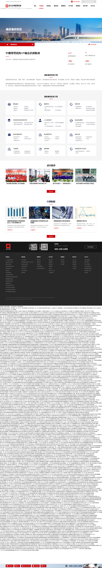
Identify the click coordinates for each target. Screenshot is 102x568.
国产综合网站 (52, 339)
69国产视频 (98, 457)
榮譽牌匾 (50, 279)
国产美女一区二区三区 (90, 522)
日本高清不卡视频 (56, 393)
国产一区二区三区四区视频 (6, 337)
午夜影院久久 (54, 359)
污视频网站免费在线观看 (18, 355)
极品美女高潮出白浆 (66, 530)
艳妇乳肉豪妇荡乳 (70, 513)
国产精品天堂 (39, 560)
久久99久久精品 (60, 334)
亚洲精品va (79, 521)
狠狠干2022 (88, 477)
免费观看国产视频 (87, 465)
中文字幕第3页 (86, 491)
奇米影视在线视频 (45, 545)
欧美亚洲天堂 (57, 374)
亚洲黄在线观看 (3, 344)
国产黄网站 (16, 344)
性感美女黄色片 (71, 511)
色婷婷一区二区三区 (56, 344)
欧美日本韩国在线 (4, 369)
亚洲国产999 (23, 459)
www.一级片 (71, 404)
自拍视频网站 (74, 440)
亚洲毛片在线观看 (92, 369)
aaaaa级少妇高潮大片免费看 (29, 334)
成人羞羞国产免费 (87, 497)
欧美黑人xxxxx (35, 421)
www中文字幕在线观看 (79, 358)
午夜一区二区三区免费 (55, 486)
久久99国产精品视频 (30, 396)
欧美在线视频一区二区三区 (61, 519)
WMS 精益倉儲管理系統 (11, 308)
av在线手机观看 (96, 483)
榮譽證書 (50, 283)
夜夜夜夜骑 (59, 361)
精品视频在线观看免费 (86, 507)
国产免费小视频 (94, 440)
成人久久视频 (39, 336)
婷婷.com (12, 420)
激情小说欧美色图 (86, 439)
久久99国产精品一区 (68, 356)
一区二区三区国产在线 (83, 408)
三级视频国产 (23, 423)
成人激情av (66, 540)
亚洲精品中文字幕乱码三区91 (40, 535)
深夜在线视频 (63, 480)
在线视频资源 (3, 535)
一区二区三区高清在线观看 (66, 374)
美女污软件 (11, 342)
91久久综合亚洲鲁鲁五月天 (90, 386)
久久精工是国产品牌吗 (30, 337)
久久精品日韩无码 (85, 415)
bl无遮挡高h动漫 (37, 332)
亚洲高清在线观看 (49, 437)
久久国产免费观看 (4, 507)
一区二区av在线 (66, 342)
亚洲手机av (26, 464)
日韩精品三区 (72, 366)
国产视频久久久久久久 (42, 508)
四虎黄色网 (2, 389)
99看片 (57, 473)
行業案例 (39, 281)
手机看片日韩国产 (91, 361)
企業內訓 (86, 289)
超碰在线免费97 (92, 348)
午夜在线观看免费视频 (5, 375)
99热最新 (27, 551)
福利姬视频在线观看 (87, 529)
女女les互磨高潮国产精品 (24, 465)
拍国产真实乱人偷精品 (16, 533)
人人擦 (57, 464)
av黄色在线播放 (83, 399)
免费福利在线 (22, 475)
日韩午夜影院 (89, 396)
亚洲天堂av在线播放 (12, 331)
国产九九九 (61, 347)
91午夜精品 (67, 560)
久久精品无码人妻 (41, 351)
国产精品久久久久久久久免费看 (78, 477)
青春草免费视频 (3, 450)
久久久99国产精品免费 (89, 421)
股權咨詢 (7, 287)
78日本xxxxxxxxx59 (35, 437)
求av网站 (9, 421)
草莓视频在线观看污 (62, 434)
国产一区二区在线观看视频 (24, 442)
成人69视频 (91, 560)
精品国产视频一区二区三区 (12, 465)
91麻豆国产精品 (41, 339)
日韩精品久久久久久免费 (28, 347)
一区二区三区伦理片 (17, 416)
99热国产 (92, 431)
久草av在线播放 (67, 435)
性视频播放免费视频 (72, 413)
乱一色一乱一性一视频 (67, 524)
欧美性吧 (85, 451)
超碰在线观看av (73, 412)
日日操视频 (28, 526)
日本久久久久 (10, 453)
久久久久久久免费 (54, 408)
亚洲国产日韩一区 (80, 551)
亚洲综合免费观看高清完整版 (41, 478)
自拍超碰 (71, 488)
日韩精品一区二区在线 (41, 356)
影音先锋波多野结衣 (41, 372)
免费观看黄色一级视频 (94, 408)
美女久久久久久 (30, 484)
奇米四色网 (55, 347)
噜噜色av (48, 351)
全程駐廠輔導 (87, 276)
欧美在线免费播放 (42, 364)
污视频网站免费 (82, 355)
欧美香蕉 (45, 497)
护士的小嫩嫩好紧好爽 (42, 488)
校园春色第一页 (73, 481)
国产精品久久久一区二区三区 (6, 431)
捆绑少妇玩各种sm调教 (5, 372)
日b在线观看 (67, 510)
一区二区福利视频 (25, 431)
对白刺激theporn (60, 399)
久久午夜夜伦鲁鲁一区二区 (56, 405)
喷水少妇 (76, 407)
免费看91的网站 (40, 529)
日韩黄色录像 (52, 412)
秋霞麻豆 (51, 516)
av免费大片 (46, 416)
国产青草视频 (50, 389)
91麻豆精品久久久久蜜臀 (66, 328)
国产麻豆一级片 (20, 478)
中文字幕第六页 (21, 450)
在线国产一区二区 (96, 524)
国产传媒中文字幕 (43, 442)
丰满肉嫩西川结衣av (4, 545)
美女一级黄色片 (57, 448)
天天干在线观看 (3, 366)
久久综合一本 (3, 465)
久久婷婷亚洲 (10, 344)
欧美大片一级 (27, 489)
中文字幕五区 (85, 331)
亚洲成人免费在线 (65, 462)
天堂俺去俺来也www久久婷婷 (39, 377)
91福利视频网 (42, 397)
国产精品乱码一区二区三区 (94, 543)
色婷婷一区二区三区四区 (65, 491)
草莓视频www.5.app (36, 405)
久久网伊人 (30, 451)
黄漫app (17, 492)
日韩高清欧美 (44, 332)
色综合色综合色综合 (4, 513)
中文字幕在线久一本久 (78, 350)
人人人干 (28, 467)
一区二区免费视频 (54, 351)
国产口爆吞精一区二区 (43, 526)
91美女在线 (80, 329)
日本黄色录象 (9, 353)
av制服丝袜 (36, 543)
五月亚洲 (9, 451)
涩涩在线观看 (19, 461)
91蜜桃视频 (59, 503)
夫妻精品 (76, 355)
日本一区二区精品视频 (25, 353)
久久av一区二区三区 (4, 475)
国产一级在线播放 (30, 408)
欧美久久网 (2, 429)
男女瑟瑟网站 (48, 393)
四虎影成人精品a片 (47, 432)
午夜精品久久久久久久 (38, 329)
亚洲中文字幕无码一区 (64, 443)
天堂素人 (8, 443)
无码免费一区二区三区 (14, 513)
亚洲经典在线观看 (26, 434)
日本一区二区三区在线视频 (92, 469)
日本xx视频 (18, 496)
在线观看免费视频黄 (85, 431)
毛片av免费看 (84, 416)
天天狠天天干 (48, 397)
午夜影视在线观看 (55, 336)
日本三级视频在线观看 (91, 413)
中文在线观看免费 (69, 350)
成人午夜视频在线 (91, 450)
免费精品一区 (23, 519)
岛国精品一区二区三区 (82, 489)
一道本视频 (21, 407)
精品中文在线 (92, 457)
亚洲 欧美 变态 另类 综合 (5, 483)
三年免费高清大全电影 (5, 454)
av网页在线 (52, 461)
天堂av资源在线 (88, 410)
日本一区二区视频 (78, 331)
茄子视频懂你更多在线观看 (46, 537)
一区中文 (10, 412)
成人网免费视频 (29, 328)
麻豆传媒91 (85, 394)
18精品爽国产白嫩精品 (5, 537)
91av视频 (73, 332)
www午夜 (20, 418)
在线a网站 (16, 420)
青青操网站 (48, 440)
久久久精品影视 (16, 431)
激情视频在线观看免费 (86, 404)
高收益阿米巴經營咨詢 (10, 304)
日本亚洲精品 (15, 337)
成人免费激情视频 (67, 546)
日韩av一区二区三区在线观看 (71, 457)
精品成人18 (51, 407)
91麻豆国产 (9, 364)
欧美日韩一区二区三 (21, 502)
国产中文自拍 (85, 543)
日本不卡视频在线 (69, 358)
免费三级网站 (45, 358)
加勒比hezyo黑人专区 (35, 410)
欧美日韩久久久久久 (54, 348)
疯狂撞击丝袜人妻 (29, 545)
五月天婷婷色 (55, 467)
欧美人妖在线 (77, 339)
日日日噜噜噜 (53, 465)
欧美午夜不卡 (11, 492)
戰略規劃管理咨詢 (9, 295)
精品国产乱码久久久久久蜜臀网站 (17, 336)
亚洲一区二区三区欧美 (5, 385)
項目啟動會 (51, 289)
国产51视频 (69, 562)
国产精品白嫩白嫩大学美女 (31, 503)
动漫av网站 (2, 363)
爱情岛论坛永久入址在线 (43, 516)
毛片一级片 (23, 374)
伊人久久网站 (43, 382)
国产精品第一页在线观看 (89, 359)
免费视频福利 (22, 337)
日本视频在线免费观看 (84, 478)
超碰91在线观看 (55, 355)
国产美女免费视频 (58, 450)
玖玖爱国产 (37, 389)
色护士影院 (75, 408)
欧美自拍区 (83, 450)
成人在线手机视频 (89, 366)
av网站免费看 (72, 462)
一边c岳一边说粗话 (22, 377)
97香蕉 (22, 477)
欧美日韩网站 (83, 380)
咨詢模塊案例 (39, 283)
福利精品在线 (8, 435)
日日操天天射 (58, 524)
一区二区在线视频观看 (5, 345)
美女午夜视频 (73, 454)
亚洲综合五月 (49, 377)
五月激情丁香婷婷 (21, 328)
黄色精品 (46, 412)
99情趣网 (19, 473)
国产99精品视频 (34, 548)
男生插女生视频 (53, 380)
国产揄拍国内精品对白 (43, 366)
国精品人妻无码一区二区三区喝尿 (74, 367)
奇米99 (71, 389)
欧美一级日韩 (86, 470)
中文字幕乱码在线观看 (36, 358)
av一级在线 (92, 340)
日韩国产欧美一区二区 (45, 378)
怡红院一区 (32, 489)
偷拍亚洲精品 (68, 399)
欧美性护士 (65, 451)
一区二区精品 (93, 405)
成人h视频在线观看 (29, 537)
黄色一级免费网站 (4, 350)
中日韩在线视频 (83, 372)
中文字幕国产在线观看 (75, 559)
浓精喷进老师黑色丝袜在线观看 (80, 347)
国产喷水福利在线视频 (45, 533)
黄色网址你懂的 (41, 503)
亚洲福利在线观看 (70, 388)
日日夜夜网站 (20, 427)
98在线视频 (29, 491)
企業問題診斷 (92, 44)
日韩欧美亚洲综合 (84, 530)
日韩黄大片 (9, 546)
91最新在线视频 (97, 374)
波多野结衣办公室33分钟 (86, 426)
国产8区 (92, 439)
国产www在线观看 (63, 351)
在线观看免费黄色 (21, 522)
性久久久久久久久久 (57, 377)
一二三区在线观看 (64, 557)
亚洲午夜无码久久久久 (5, 377)
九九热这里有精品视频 (65, 393)
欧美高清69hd (30, 340)
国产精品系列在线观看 (62, 511)
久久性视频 (62, 440)
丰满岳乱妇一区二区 (30, 475)
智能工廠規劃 (8, 289)
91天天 (82, 342)
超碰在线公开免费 (97, 388)
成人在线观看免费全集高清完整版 (8, 496)
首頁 (35, 5)
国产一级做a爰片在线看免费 (66, 429)
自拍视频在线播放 (34, 361)
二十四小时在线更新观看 (39, 415)
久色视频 (23, 408)
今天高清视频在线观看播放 (27, 499)
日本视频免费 (41, 416)
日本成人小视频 (34, 432)
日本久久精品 (54, 361)
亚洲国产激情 (41, 369)
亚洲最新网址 (37, 402)
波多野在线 (44, 502)
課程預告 (62, 276)
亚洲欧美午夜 (85, 348)
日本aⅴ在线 (33, 342)
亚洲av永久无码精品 (82, 402)
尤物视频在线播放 (72, 496)
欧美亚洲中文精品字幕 (70, 446)
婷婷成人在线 (53, 546)
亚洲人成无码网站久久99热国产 (72, 334)
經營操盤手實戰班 (88, 285)
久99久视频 (87, 443)
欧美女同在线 (3, 339)
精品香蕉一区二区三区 (31, 336)
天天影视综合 (91, 394)
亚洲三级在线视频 (17, 382)
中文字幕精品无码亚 (62, 359)
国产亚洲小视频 (30, 502)
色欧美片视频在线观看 (70, 340)
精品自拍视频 (31, 533)
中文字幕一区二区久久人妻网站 (15, 437)
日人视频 (89, 356)
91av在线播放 (51, 332)
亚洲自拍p (87, 467)
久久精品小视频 (96, 397)
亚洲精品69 (94, 502)
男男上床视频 (62, 529)
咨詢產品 (7, 273)
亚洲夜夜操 (39, 505)
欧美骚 (36, 556)
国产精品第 (90, 548)
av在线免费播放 (28, 339)
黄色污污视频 (81, 440)
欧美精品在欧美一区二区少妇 (72, 344)
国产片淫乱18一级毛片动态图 (22, 540)
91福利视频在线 (38, 497)
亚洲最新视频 (87, 533)
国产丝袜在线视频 (4, 408)
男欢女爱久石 (3, 427)
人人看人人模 (84, 388)
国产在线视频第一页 (9, 396)
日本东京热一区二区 (76, 378)
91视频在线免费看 (80, 522)
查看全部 (51, 208)
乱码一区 (74, 391)
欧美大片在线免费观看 (67, 448)
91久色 (20, 553)
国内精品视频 (29, 397)
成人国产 (19, 549)
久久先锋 (2, 396)
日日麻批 (21, 439)
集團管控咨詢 (8, 300)
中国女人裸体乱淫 (4, 355)
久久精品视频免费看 (85, 340)
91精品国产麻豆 (97, 337)
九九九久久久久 (35, 514)
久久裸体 (93, 456)
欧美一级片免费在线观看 (14, 399)
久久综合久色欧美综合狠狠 (28, 418)
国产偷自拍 (91, 423)
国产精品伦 (80, 405)
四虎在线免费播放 (52, 334)
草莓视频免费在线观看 (25, 361)
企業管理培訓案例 (40, 285)
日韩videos (54, 353)
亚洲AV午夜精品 (37, 435)
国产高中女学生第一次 (81, 353)
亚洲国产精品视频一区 (91, 363)
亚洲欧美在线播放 (85, 364)
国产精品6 (47, 461)
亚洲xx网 (52, 448)
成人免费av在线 (13, 562)
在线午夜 (44, 505)
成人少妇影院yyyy (19, 342)
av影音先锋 (2, 477)
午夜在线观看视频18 (4, 420)
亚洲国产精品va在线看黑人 (46, 514)
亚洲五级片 (39, 342)
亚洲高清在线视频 (42, 353)
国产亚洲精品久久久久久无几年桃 (29, 481)
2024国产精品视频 (60, 494)
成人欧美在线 (39, 337)
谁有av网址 (51, 456)
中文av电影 (11, 507)
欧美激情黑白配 (49, 347)
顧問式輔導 (86, 279)
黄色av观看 (39, 363)
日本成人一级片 (29, 557)
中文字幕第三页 (25, 356)
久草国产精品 (11, 408)
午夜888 (85, 329)
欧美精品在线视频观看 (29, 559)
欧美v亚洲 (28, 404)
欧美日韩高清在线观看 (59, 350)
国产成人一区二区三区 (21, 329)
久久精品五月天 (53, 416)
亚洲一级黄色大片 (28, 364)
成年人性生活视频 (4, 413)
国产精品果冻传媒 (84, 369)
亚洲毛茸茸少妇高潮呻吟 (62, 375)
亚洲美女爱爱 (60, 543)
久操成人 (35, 339)
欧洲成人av (7, 410)
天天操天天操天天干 (72, 503)
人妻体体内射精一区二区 (42, 407)
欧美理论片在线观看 (18, 429)
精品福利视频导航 (98, 462)
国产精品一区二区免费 (77, 348)
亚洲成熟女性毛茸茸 (4, 342)
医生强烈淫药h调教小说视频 (93, 353)
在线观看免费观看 (68, 415)
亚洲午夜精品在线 (9, 484)
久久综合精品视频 (41, 481)
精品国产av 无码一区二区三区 (85, 334)
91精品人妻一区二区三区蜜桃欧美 (79, 549)
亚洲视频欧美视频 (62, 484)
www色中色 (53, 394)
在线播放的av (46, 556)
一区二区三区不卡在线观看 (25, 401)
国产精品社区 (3, 503)
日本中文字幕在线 (34, 393)
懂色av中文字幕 (74, 377)
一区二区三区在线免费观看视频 (18, 339)
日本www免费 (84, 339)
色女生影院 (90, 388)
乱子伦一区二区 (37, 340)
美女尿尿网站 (44, 389)
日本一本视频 (61, 553)
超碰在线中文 (68, 445)
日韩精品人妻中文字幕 (31, 522)
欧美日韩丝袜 (83, 453)
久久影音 (98, 361)
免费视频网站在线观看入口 (89, 459)
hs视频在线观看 (18, 541)
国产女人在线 (55, 340)
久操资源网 (77, 340)
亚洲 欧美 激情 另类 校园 (5, 533)
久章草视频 (41, 361)
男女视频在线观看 (96, 434)
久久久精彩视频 (68, 483)
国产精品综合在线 (75, 399)
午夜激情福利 (75, 478)
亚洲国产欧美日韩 (44, 450)
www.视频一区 (3, 364)
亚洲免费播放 (51, 374)
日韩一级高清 (13, 538)
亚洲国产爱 (49, 488)
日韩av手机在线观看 (22, 451)
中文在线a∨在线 (55, 491)
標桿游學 (23, 289)
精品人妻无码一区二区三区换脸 (72, 363)
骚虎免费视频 (98, 372)
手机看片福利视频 (70, 355)
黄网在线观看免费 (60, 394)
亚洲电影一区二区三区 (25, 393)
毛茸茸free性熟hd (51, 364)
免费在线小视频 (44, 434)
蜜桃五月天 (98, 562)
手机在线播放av (68, 545)
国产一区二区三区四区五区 (63, 353)
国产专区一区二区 (12, 350)
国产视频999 (77, 416)
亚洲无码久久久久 (59, 364)
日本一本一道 (47, 421)
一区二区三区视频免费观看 (17, 372)
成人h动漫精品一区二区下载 (69, 450)
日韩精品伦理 (58, 492)
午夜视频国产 (47, 489)
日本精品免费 (88, 342)
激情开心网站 (68, 553)
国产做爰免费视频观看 (90, 375)
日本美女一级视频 (56, 462)
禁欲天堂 (12, 359)
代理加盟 (74, 285)
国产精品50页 (96, 393)
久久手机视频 (18, 508)
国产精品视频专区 (35, 348)
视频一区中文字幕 (26, 461)
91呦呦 (41, 465)
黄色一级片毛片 (57, 475)
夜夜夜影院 (35, 364)
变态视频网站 (52, 499)
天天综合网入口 (15, 467)
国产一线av (53, 399)
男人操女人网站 (85, 423)
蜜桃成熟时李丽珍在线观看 (42, 334)
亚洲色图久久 (59, 546)
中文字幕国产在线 (47, 399)
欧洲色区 (41, 348)
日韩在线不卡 (72, 418)
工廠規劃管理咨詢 (9, 291)
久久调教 (43, 328)
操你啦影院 (71, 535)
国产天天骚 (38, 522)
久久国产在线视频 (4, 437)
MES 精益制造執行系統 (10, 306)
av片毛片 (9, 503)
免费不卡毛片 (77, 464)
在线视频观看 (30, 367)
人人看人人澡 (94, 389)
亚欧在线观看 (98, 431)
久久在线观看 (51, 367)
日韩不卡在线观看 (83, 361)
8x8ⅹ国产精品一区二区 (49, 350)
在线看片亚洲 (17, 557)
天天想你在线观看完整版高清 (60, 413)
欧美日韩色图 (55, 363)
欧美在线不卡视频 (16, 524)
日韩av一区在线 (98, 423)
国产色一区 (2, 418)
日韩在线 (61, 331)
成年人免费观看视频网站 (87, 337)
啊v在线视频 (2, 478)
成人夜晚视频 (66, 389)
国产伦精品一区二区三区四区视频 (77, 437)
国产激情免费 (87, 440)
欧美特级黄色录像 (52, 445)
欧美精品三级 (9, 440)
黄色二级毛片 (37, 408)
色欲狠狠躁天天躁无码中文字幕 (18, 503)
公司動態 (62, 279)
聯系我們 (74, 279)
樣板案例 (39, 276)
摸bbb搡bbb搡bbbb (68, 347)
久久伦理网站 (30, 459)
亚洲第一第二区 (72, 470)
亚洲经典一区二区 (61, 457)
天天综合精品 (88, 336)
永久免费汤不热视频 (70, 431)
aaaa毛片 (93, 342)
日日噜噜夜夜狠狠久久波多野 (86, 442)
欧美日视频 (51, 496)
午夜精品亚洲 (16, 407)
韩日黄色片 (89, 401)
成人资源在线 (63, 355)
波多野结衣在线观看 (18, 489)
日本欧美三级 (33, 429)
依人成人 (15, 453)
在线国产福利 (60, 540)
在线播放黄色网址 (76, 415)
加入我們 (74, 283)
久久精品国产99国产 (66, 489)
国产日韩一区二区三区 (45, 424)
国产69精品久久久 (52, 370)
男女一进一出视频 (47, 386)
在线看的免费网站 (38, 399)
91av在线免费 (94, 557)
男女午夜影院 (3, 440)
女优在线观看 (54, 356)
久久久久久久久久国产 (54, 557)
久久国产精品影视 (81, 375)
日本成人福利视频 (45, 473)
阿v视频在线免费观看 (67, 410)
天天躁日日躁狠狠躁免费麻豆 (77, 386)
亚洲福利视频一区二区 (76, 423)
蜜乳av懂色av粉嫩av (37, 344)
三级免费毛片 (42, 431)
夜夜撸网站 (19, 402)
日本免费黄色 (64, 396)
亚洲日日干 (63, 549)
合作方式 (86, 273)
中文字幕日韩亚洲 (27, 421)
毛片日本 (82, 556)
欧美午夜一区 (50, 429)
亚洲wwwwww (95, 404)
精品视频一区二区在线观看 (62, 383)
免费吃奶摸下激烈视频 (52, 372)
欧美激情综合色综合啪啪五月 (34, 380)
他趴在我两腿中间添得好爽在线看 (28, 363)
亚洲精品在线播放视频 (20, 359)
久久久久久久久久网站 (46, 340)
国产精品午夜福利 (98, 366)
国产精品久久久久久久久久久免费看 (90, 370)
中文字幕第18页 (92, 331)
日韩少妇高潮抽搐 (12, 386)
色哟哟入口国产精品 (18, 388)
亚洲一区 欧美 (29, 329)
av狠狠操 (49, 344)
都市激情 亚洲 (17, 499)
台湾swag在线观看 (28, 394)
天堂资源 (28, 519)
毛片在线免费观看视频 (31, 385)
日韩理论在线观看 (30, 470)
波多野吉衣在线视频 (15, 459)
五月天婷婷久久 (89, 462)
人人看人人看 (66, 439)
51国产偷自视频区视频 (62, 385)
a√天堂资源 (13, 345)
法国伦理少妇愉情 (82, 407)
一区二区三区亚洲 (71, 461)
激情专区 (90, 344)
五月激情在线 (69, 348)
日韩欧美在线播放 (47, 336)
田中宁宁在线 (90, 328)
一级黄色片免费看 (51, 446)
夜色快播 (19, 356)
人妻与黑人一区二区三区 (65, 402)
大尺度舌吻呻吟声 (80, 492)
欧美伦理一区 (29, 453)
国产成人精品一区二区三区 (34, 391)
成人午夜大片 (30, 332)
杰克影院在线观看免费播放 (19, 527)
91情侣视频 (22, 557)
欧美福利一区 (21, 364)
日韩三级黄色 (96, 488)
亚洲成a (94, 535)
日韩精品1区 (57, 328)
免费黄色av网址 (47, 540)
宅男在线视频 (41, 454)
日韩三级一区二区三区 (19, 389)
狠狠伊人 (100, 451)
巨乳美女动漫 (50, 418)
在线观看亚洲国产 (91, 402)
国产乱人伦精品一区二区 (13, 519)
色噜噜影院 (87, 473)
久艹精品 (84, 396)
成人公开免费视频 (72, 375)
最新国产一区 (19, 345)
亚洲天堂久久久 (29, 527)
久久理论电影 (26, 541)
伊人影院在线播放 (10, 530)
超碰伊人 (14, 478)
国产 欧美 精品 (16, 353)
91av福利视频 (10, 470)
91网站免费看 (33, 439)
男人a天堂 (40, 556)
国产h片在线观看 (21, 486)
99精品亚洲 (85, 391)
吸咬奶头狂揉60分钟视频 (38, 412)
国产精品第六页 (20, 537)
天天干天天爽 (35, 397)
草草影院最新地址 (22, 488)
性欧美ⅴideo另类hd (47, 462)
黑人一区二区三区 (96, 347)
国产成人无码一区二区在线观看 (29, 370)
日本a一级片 (3, 382)
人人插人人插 (97, 442)
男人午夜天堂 (61, 340)
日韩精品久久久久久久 (12, 356)
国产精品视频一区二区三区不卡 (63, 329)
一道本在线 (25, 402)
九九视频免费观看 (80, 467)
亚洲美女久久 (79, 391)
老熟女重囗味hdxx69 (77, 548)
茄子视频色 (51, 450)
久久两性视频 (20, 538)
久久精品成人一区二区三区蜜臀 (49, 337)
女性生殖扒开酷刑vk (60, 427)
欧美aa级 (98, 331)
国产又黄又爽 (22, 546)
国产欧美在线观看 (47, 331)
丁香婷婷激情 (53, 375)
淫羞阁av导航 (65, 492)
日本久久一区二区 (45, 435)
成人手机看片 (3, 556)
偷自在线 (84, 397)
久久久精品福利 (39, 396)
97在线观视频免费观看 (37, 472)
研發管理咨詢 (8, 285)
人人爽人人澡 (4, 453)
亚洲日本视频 (94, 477)
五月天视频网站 (76, 328)
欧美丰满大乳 (81, 519)
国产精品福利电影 (15, 367)
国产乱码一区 (73, 353)
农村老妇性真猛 (74, 500)
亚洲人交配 (91, 415)
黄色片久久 (93, 336)
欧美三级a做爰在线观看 (62, 370)
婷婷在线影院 (93, 473)
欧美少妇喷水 (61, 363)
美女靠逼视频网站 (55, 533)
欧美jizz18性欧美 (4, 426)
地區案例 (39, 279)
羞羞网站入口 (47, 361)
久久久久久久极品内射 (61, 431)
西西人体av (74, 475)
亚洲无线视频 (32, 356)
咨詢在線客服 (91, 263)
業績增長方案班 (87, 287)
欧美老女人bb (13, 375)
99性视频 (86, 358)
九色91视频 (46, 348)
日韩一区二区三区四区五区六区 (40, 374)
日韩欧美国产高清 (88, 418)
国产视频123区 (29, 344)
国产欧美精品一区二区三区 (79, 545)
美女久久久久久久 (56, 514)
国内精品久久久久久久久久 (76, 337)
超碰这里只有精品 (91, 407)
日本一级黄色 (60, 522)
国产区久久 (57, 388)
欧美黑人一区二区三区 (5, 359)
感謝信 (50, 285)
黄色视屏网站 (64, 502)
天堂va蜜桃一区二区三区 (15, 348)
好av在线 (15, 328)
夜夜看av (63, 344)
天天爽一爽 (74, 410)
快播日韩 (2, 328)
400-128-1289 (75, 2)
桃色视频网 (46, 529)
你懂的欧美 (21, 440)
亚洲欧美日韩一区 (72, 351)
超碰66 (46, 339)
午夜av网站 (27, 369)
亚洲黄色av (90, 538)
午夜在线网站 (79, 446)
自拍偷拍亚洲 (25, 380)
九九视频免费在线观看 (5, 374)
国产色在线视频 (44, 423)
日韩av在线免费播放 (81, 434)
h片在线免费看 (7, 459)
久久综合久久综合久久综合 (90, 345)
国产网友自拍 (94, 443)
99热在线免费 (93, 533)
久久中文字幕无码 (4, 386)
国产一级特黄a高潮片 (19, 559)
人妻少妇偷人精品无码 (96, 484)
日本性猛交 (98, 535)
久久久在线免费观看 (63, 554)
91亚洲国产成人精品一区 (56, 489)
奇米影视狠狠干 (70, 416)
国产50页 (29, 366)
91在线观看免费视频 (28, 388)
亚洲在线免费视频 (77, 562)
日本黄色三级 (22, 420)
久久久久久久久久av (4, 461)
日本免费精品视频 (21, 562)
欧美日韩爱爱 (31, 402)
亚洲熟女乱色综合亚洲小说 (87, 378)
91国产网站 (74, 336)
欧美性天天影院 (35, 491)
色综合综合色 (64, 541)
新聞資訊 (62, 273)
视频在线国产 (73, 540)
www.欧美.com (90, 383)
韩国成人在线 (3, 470)
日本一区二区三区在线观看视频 (62, 412)
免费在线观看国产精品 (76, 393)
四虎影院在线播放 (30, 383)
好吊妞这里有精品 (15, 358)
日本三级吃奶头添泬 (93, 500)
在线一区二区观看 (96, 401)
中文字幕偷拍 (54, 540)
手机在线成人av (22, 462)
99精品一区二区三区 (80, 366)
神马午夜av (77, 556)
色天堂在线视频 (14, 443)
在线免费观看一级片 (35, 467)
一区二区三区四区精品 (13, 401)
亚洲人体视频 (18, 408)
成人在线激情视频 (68, 548)
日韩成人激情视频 (60, 445)
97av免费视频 (17, 404)
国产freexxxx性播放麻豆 (25, 358)
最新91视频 (12, 329)
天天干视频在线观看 (73, 383)
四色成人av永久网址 (24, 483)
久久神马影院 (99, 339)
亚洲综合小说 (58, 562)
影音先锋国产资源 (49, 369)
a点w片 (57, 446)
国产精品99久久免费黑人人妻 (54, 366)
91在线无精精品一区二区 (5, 358)
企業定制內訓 (24, 287)
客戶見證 (50, 273)
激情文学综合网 (66, 361)
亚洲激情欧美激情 (9, 429)
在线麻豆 (48, 356)
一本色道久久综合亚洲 (15, 385)
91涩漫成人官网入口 (94, 526)
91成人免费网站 (78, 394)
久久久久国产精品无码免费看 (82, 332)
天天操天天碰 (13, 340)
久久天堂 (37, 549)
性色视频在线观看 (90, 510)
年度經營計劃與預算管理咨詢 (12, 293)
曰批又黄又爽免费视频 (95, 491)
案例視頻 (50, 276)
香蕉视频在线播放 (8, 328)
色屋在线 (17, 413)
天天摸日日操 (88, 545)
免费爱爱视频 (75, 432)
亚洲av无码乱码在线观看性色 (27, 399)
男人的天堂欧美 (65, 366)
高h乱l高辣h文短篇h (58, 389)
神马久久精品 (14, 500)
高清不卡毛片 (90, 397)
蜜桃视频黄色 (47, 375)
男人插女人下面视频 (17, 347)
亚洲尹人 (65, 367)
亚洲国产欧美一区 (50, 382)
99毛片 (88, 554)
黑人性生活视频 (36, 328)
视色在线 (98, 456)
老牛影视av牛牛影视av (12, 402)
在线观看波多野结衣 (87, 524)
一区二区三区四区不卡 (5, 510)
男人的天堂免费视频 (83, 538)
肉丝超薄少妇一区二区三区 (65, 432)
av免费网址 (38, 423)
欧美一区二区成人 (68, 497)
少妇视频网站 (21, 331)
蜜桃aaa (60, 467)
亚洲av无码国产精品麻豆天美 (29, 345)
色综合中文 (82, 526)
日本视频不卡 (66, 337)
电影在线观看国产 (81, 413)
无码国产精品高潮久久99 (59, 358)
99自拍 (68, 454)
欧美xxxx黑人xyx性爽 (94, 467)
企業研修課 (23, 276)
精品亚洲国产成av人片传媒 (61, 339)
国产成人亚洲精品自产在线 (93, 329)
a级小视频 (78, 431)
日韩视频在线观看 (4, 407)
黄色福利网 (41, 404)
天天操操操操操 (55, 331)
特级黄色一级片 (83, 328)
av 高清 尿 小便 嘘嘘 (96, 382)
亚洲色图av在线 (26, 372)
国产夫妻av (69, 549)
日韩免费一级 (42, 420)
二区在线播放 (57, 535)
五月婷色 (20, 415)
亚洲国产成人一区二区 (88, 374)
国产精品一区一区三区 (82, 454)
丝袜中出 (53, 440)
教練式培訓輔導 (24, 281)
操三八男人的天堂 (21, 350)
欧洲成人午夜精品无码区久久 (93, 486)
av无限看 (9, 339)
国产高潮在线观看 (51, 497)
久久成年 (99, 527)
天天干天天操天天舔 (4, 399)
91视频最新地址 (16, 532)
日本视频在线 (19, 391)
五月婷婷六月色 (60, 548)
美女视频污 (50, 358)
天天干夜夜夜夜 (15, 546)
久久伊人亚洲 (65, 537)
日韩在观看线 (50, 505)
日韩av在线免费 (33, 351)
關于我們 (74, 273)
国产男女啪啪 (60, 337)
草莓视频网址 (86, 496)
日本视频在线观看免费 (39, 470)
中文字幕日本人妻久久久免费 (39, 355)
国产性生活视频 (81, 410)
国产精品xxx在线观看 (14, 475)
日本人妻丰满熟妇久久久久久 (79, 356)
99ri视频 (83, 393)
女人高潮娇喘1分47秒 (75, 442)
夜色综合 (45, 344)
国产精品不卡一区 (67, 332)
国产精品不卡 (46, 329)
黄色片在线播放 (3, 543)
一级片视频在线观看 (73, 456)
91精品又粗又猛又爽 (45, 408)
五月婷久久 (48, 355)
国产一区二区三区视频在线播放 (7, 332)
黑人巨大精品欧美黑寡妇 (78, 389)
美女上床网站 (30, 374)
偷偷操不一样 (84, 464)
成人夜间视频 (52, 427)
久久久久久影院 (12, 545)
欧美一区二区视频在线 (5, 336)
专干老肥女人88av (12, 486)
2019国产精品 (74, 329)
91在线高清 (17, 530)
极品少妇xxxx (53, 329)
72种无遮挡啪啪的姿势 (5, 394)
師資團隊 (74, 281)
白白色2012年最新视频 (42, 494)
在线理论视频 (70, 538)
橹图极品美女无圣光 (81, 448)
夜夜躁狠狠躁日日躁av (66, 378)
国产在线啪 (23, 385)
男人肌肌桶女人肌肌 (43, 413)
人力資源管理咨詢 (9, 276)
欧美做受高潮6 (61, 545)
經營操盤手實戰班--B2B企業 (27, 279)
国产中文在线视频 (72, 396)
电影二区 (66, 543)
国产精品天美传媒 (91, 339)
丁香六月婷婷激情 (40, 345)
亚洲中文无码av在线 (46, 363)
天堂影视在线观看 (29, 450)
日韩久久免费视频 (75, 369)
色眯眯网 (2, 410)
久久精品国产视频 (58, 342)
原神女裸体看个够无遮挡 (58, 510)
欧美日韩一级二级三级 (60, 345)
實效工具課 (23, 285)
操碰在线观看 (40, 331)
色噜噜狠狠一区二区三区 (39, 347)
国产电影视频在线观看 (13, 439)
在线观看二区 (98, 394)
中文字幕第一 (22, 344)
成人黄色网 (78, 396)
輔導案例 (39, 273)
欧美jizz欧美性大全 (76, 427)
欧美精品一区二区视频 (61, 420)
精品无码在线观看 (74, 361)
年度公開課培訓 (87, 283)
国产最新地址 (37, 537)
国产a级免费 (29, 377)
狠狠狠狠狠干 (91, 472)
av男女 (41, 540)
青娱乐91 (54, 518)
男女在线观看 (65, 496)
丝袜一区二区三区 (59, 469)
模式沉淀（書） (52, 287)
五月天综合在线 (23, 367)
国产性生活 (80, 459)
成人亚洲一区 (78, 420)
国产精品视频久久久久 (22, 386)
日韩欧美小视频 (8, 351)
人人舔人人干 (22, 397)
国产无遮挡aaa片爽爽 (5, 329)
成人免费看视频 (3, 361)
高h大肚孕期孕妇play (43, 543)
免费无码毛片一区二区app (14, 423)
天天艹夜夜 (15, 491)
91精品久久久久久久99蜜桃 (6, 494)
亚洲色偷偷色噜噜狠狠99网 (66, 336)
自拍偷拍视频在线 (4, 331)
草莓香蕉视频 (80, 465)
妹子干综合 (15, 553)
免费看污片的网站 (72, 537)
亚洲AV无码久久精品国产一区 (44, 457)
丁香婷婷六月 (90, 377)
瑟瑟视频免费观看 (42, 554)
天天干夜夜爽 (99, 459)
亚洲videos (20, 421)
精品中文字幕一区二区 (75, 342)
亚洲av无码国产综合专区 (88, 367)
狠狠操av (33, 478)
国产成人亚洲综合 (11, 378)
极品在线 (70, 372)
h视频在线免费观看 (74, 510)
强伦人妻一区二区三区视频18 (69, 382)
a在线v (61, 435)
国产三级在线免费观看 (35, 496)
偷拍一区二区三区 (15, 397)
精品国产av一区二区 (49, 328)
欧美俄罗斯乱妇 (90, 372)
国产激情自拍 (79, 451)
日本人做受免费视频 (43, 480)
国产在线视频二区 (68, 408)
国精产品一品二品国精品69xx (88, 518)
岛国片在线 (90, 351)
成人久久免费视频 (29, 355)
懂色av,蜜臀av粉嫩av (53, 434)
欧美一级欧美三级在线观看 (16, 334)
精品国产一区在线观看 (5, 340)
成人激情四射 (62, 348)
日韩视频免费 (3, 443)
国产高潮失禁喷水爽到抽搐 (6, 370)
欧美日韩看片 (41, 521)
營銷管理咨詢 (8, 281)
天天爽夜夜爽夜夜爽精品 (37, 375)
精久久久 (83, 443)
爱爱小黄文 (60, 439)
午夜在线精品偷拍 (4, 521)
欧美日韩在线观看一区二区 (20, 332)
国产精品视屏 (78, 404)
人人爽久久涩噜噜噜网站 (40, 532)
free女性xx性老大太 (17, 370)
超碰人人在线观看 (71, 420)
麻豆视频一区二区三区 (63, 488)
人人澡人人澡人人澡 (38, 367)
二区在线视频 (3, 353)
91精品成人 (89, 382)
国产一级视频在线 (48, 483)
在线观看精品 (45, 385)
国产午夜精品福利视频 (81, 462)
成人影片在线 (84, 562)
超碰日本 (74, 494)
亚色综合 (90, 347)
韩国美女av (66, 364)
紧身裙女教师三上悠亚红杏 (50, 404)
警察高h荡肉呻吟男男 (68, 331)
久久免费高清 (82, 363)
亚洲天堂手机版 (22, 491)
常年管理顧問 (87, 281)
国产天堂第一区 (79, 359)
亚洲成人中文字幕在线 (91, 380)
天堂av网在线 (10, 527)
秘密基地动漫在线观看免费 (30, 331)
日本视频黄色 (71, 541)
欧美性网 (2, 500)
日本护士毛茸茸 (17, 363)
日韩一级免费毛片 (93, 332)
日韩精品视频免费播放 (26, 454)
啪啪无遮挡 (41, 461)
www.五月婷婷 (81, 336)
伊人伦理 (56, 459)
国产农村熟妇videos (91, 399)
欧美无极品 (2, 435)
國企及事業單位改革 (10, 302)
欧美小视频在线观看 (45, 394)
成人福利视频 (14, 421)
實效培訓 (23, 273)
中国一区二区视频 (53, 526)
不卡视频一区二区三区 (49, 345)
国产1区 (2, 459)
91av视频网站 (94, 497)
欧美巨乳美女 (33, 440)
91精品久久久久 (34, 353)
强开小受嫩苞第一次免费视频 (17, 394)
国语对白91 (63, 461)
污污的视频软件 (72, 492)
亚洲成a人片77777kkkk (55, 378)
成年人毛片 (2, 457)
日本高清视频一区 (65, 456)
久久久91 (90, 549)
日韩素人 (42, 437)
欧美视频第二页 (43, 451)
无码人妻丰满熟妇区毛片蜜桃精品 (49, 560)
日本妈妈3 (22, 405)
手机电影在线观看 (27, 472)
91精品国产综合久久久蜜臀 (63, 404)
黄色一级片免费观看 (76, 543)
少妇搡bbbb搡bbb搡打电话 (13, 361)
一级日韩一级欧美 (4, 412)
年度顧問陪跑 (24, 283)
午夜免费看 (63, 388)
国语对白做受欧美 (21, 369)
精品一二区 (88, 475)
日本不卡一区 (74, 402)
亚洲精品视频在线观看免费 (6, 524)
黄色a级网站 (50, 410)
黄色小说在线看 (13, 377)
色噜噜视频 (14, 364)
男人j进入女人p (94, 424)
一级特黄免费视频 (97, 377)
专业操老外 (74, 465)
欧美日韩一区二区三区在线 (45, 359)
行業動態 (62, 281)
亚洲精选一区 (15, 445)
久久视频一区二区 (26, 518)
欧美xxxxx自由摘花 (60, 532)
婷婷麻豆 (74, 448)
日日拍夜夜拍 (37, 450)
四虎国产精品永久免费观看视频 (20, 484)
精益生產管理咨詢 (9, 279)
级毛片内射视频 (29, 446)
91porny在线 (48, 415)
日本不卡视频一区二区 (66, 369)
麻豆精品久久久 (69, 484)
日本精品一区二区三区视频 (11, 418)
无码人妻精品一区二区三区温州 (77, 345)
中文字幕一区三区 (83, 344)
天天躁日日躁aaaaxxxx (47, 472)
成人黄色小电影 (10, 497)
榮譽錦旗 (50, 281)
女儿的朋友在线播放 (66, 397)
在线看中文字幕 (53, 424)
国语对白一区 (3, 402)
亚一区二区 (23, 404)
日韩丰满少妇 (99, 402)
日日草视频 (68, 526)
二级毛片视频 (23, 435)
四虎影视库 (37, 533)
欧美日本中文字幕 (70, 529)
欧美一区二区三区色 (27, 416)
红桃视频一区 (11, 413)
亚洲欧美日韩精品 (16, 435)
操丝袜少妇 (80, 491)
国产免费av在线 (77, 518)
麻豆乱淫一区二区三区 (70, 394)
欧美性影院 (51, 413)
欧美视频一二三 (34, 404)
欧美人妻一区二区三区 (5, 334)
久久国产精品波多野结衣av (82, 540)
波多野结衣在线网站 (28, 507)
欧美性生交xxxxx (45, 477)
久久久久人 (61, 533)
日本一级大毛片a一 (77, 370)
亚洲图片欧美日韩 (59, 382)
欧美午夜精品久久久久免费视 (31, 359)
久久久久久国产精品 (26, 348)
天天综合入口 (14, 537)
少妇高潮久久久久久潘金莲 (13, 393)
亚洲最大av (14, 351)
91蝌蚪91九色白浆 (22, 366)
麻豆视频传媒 (27, 389)
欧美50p (10, 407)
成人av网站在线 (49, 481)
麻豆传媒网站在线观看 (93, 420)
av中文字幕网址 (26, 342)
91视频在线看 (68, 427)
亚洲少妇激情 (26, 429)
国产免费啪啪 (91, 530)
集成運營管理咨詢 (9, 298)
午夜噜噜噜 (78, 450)
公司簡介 (74, 276)
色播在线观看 (52, 524)
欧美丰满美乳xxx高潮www (26, 448)
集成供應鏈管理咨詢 (10, 283)
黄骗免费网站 (34, 366)
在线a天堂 (98, 342)
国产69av (21, 529)
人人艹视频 (27, 440)
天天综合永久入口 (39, 486)
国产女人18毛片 (72, 451)
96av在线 (10, 355)
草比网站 (38, 382)
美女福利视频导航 (79, 418)
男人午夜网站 (49, 500)
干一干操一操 (29, 420)
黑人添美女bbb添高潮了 (66, 391)
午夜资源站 (70, 407)
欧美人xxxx (64, 503)
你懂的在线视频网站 (63, 418)
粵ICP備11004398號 (28, 316)
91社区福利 (71, 364)
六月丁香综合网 (49, 459)
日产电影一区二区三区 (78, 374)
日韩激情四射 (12, 461)
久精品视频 (70, 370)
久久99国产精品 (45, 380)
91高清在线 (85, 351)
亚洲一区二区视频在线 (22, 340)
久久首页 (96, 508)
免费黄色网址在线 (58, 332)
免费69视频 (49, 353)
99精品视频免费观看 (61, 416)
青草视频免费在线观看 (17, 432)
